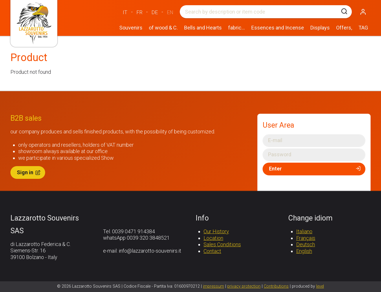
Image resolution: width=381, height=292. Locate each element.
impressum (213, 286)
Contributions (276, 286)
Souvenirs (130, 28)
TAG (363, 28)
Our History (216, 231)
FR (139, 12)
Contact (212, 251)
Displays (320, 28)
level (320, 286)
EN (170, 12)
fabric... (236, 28)
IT (125, 12)
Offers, (344, 28)
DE (154, 12)
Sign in (29, 172)
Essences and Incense (277, 28)
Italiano (304, 231)
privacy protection (244, 286)
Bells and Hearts (203, 28)
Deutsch (305, 244)
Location (213, 238)
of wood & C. (163, 28)
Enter (315, 169)
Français (305, 238)
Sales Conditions (222, 244)
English (304, 251)
